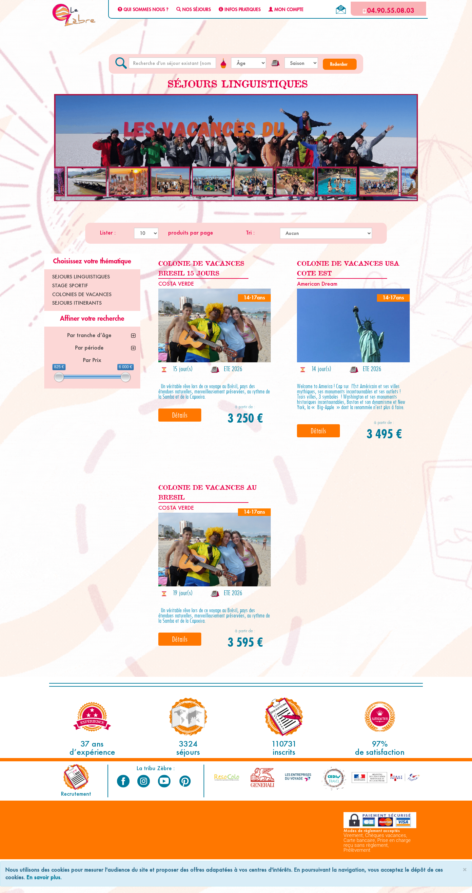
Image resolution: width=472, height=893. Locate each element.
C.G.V (80, 887)
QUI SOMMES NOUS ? (143, 9)
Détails (179, 415)
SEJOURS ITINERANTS (77, 303)
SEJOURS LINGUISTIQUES (81, 277)
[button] (340, 64)
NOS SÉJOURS (193, 9)
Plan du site (252, 887)
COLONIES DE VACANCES (81, 294)
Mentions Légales (158, 887)
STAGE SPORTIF (70, 285)
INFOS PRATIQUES (240, 9)
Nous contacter (392, 887)
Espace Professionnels (329, 887)
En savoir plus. (44, 877)
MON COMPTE (286, 9)
